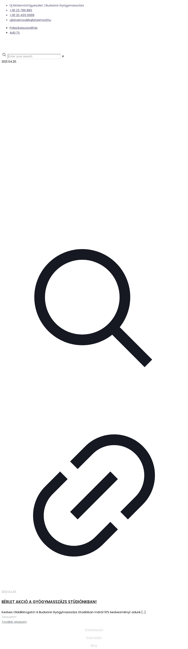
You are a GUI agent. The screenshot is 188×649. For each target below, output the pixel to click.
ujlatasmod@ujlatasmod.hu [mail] (30, 20)
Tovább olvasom (14, 622)
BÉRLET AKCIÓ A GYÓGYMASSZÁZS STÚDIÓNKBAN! (49, 602)
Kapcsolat (94, 637)
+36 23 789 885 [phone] (21, 10)
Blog (94, 645)
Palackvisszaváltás (24, 28)
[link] (63, 56)
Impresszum (94, 629)
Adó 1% (15, 32)
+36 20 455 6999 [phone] (22, 15)
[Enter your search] (34, 56)
